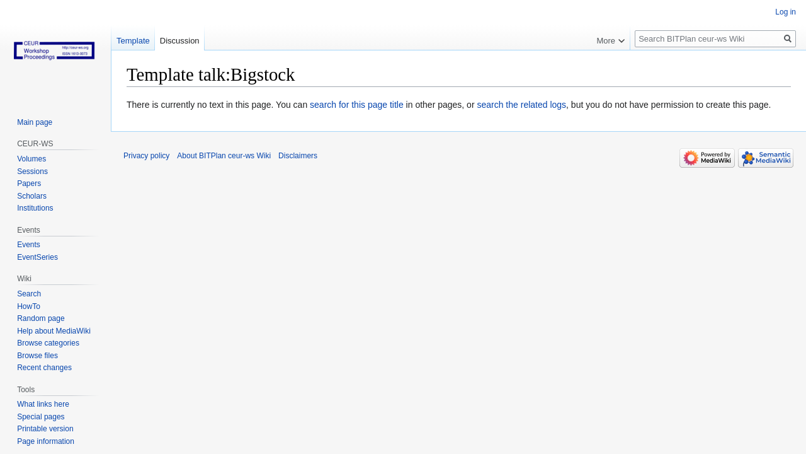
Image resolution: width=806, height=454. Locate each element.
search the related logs (521, 105)
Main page (34, 122)
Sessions (32, 171)
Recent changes (44, 367)
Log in (785, 12)
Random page (40, 318)
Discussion (180, 40)
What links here (43, 404)
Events (28, 244)
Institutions (35, 208)
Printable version (45, 428)
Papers (29, 183)
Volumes (31, 158)
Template (133, 40)
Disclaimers (297, 155)
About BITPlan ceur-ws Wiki (224, 155)
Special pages (40, 416)
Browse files (37, 355)
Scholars (32, 196)
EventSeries (37, 257)
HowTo (28, 306)
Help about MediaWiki (54, 331)
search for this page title (357, 105)
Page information (45, 441)
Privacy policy (146, 155)
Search (29, 293)
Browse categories (48, 343)
